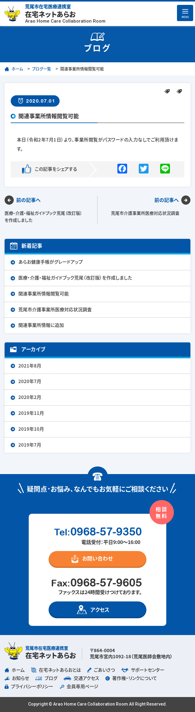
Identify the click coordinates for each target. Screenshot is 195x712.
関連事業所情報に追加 (41, 325)
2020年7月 (29, 381)
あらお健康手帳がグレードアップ (50, 262)
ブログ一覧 (41, 69)
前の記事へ (28, 200)
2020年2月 (29, 397)
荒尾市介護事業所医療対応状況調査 (55, 309)
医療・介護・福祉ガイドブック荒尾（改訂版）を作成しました (75, 278)
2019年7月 (29, 445)
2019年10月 (31, 429)
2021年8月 (29, 365)
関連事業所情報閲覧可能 (43, 293)
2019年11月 (31, 413)
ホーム (17, 69)
